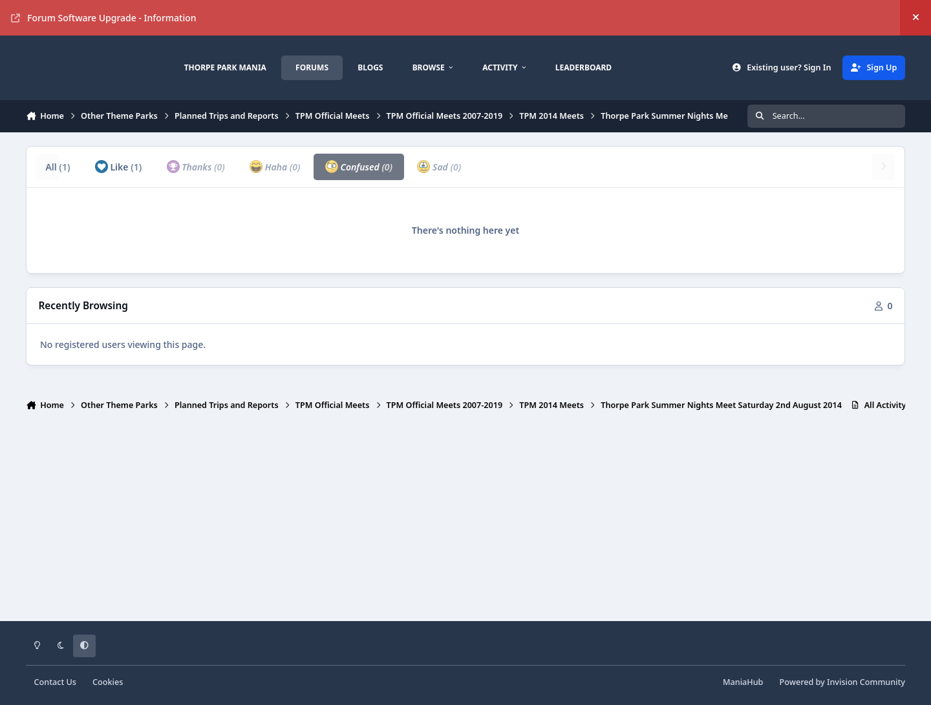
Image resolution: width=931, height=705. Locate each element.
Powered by (842, 682)
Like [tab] (118, 166)
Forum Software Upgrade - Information (104, 18)
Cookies (107, 682)
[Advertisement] (465, 521)
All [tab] (57, 167)
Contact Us (55, 682)
